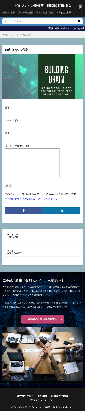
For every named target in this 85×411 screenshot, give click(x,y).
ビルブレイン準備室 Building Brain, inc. (42, 5)
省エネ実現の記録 (44, 12)
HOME (8, 34)
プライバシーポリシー (42, 400)
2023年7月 (12, 237)
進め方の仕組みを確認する (42, 318)
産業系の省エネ (14, 253)
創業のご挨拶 (8, 12)
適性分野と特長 (25, 12)
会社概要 (42, 395)
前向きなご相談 (63, 12)
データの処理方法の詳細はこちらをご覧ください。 (33, 198)
